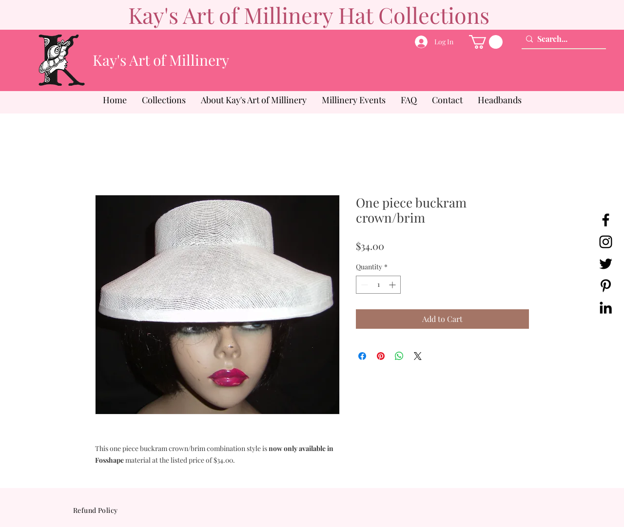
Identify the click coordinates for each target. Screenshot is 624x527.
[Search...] (561, 39)
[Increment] (393, 284)
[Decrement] (363, 284)
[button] (486, 42)
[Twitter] (605, 263)
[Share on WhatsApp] (399, 356)
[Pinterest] (605, 285)
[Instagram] (605, 241)
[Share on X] (418, 356)
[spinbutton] (378, 284)
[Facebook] (605, 219)
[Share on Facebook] (362, 356)
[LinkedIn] (605, 307)
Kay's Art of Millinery (161, 60)
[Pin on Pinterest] (381, 356)
